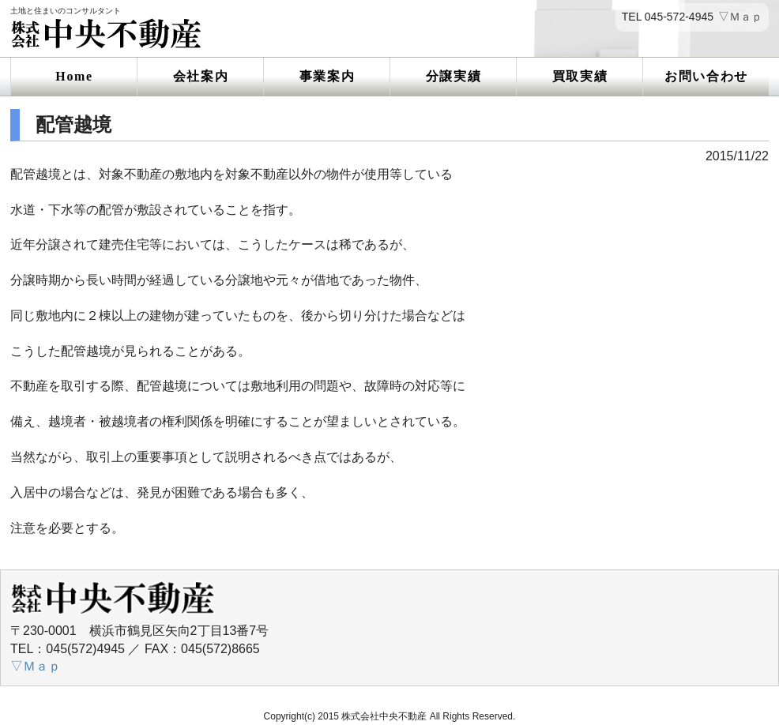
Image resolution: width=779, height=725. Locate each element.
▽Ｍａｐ (740, 17)
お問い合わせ (706, 76)
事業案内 (327, 76)
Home (73, 76)
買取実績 (580, 76)
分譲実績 (453, 76)
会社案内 (200, 76)
